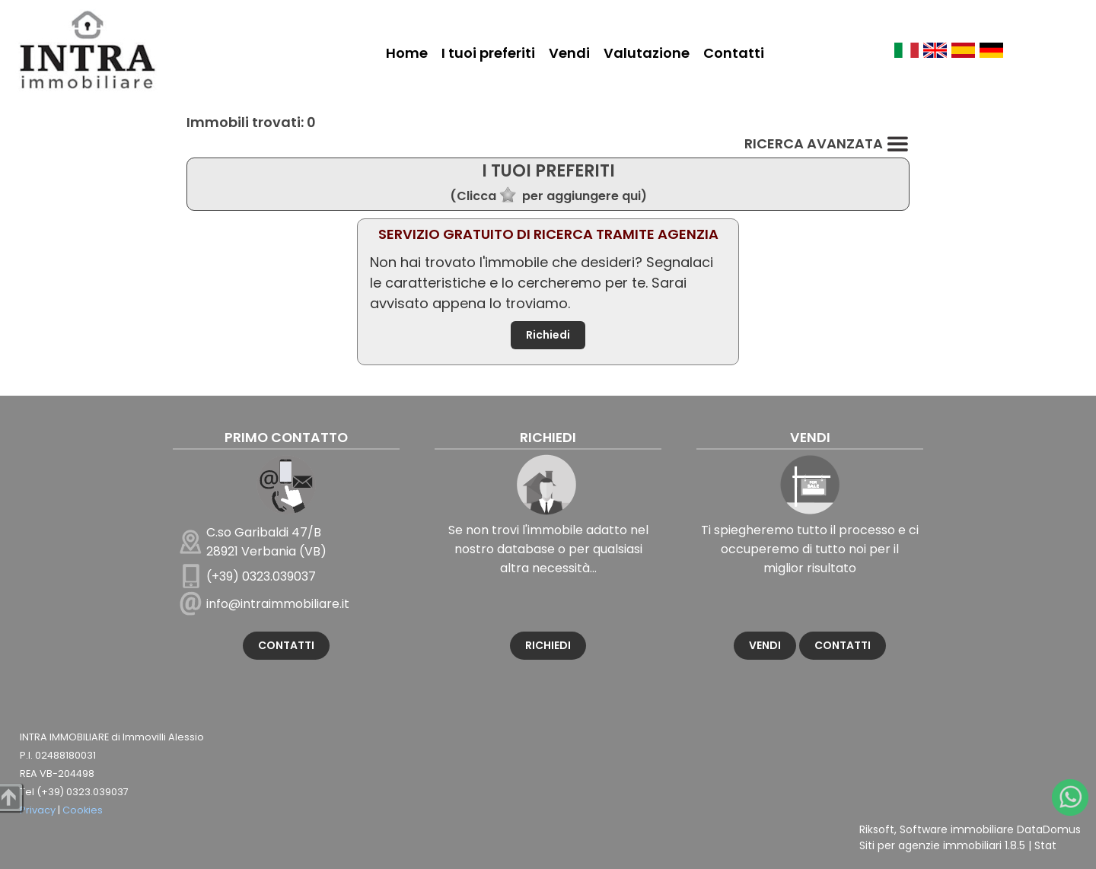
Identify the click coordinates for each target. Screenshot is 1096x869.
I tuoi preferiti (488, 52)
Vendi (569, 52)
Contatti (733, 52)
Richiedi (548, 334)
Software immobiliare (957, 829)
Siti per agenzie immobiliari (930, 845)
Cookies (82, 810)
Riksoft (876, 829)
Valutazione (647, 52)
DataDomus (1049, 829)
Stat (1045, 845)
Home (407, 52)
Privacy (38, 810)
